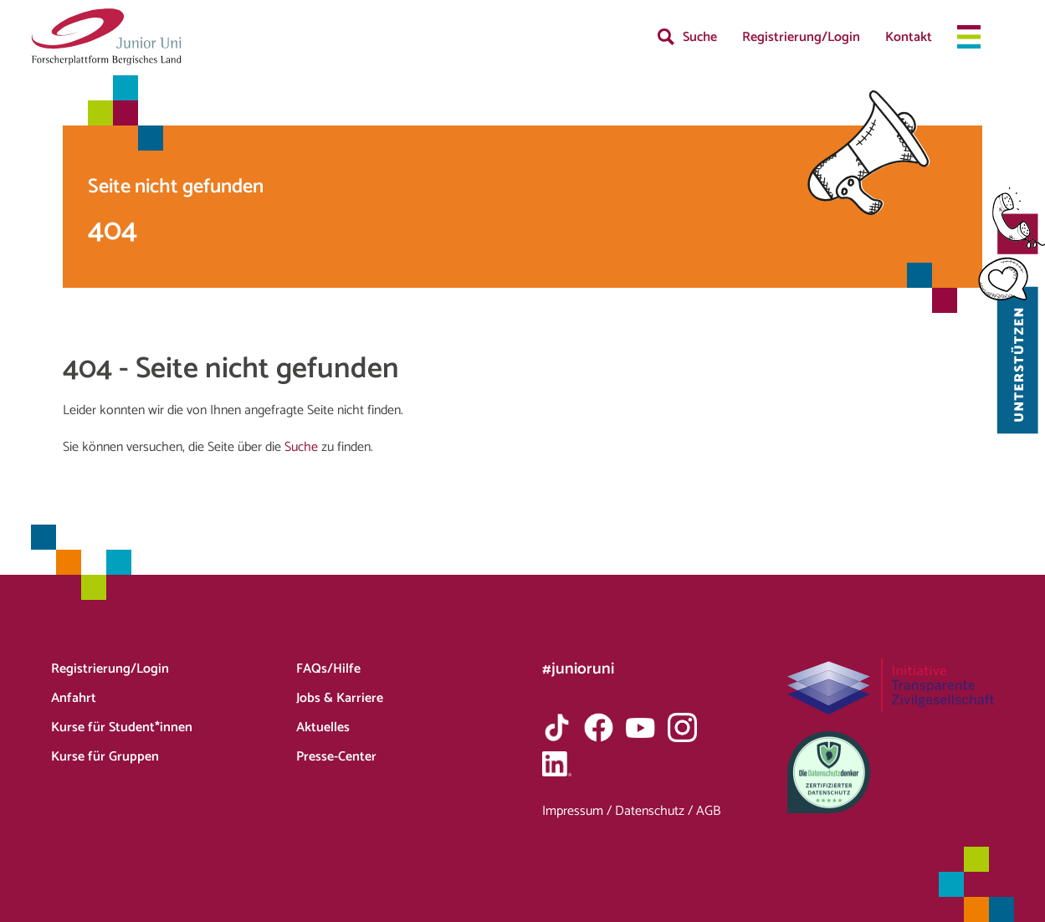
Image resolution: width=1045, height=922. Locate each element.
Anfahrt (73, 698)
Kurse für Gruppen (105, 756)
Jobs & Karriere (339, 698)
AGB (708, 811)
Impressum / (578, 811)
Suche (700, 37)
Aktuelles (323, 727)
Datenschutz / (655, 811)
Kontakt (908, 37)
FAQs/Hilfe (328, 669)
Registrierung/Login (801, 37)
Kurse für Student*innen (121, 727)
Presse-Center (336, 756)
